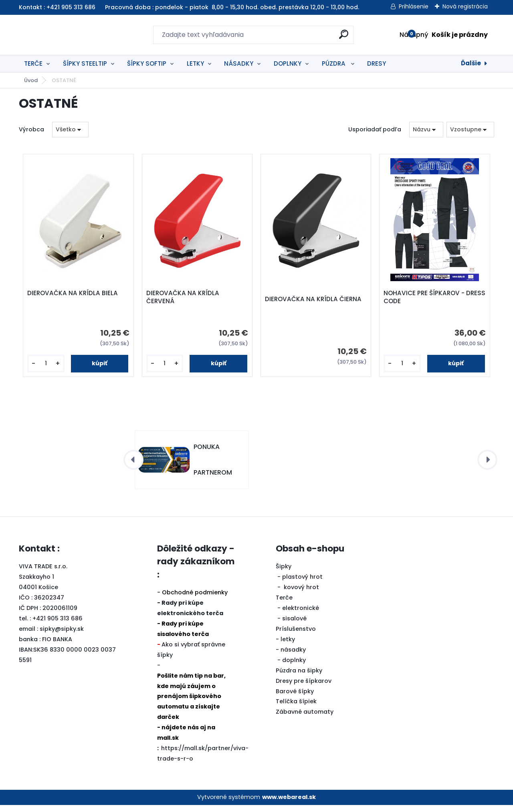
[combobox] (426, 129)
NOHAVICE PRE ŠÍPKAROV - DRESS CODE (425, 298)
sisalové (294, 621)
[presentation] (133, 462)
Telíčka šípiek (296, 704)
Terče (284, 600)
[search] (343, 37)
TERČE (33, 63)
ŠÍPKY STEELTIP (85, 63)
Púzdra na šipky (299, 672)
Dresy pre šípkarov (303, 683)
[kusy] (46, 365)
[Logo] (68, 35)
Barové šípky (295, 693)
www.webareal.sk (289, 799)
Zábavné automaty (304, 714)
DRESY (376, 63)
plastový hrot (302, 579)
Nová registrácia (465, 6)
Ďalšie (471, 63)
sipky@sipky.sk (62, 631)
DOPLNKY (287, 63)
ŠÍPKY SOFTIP (146, 63)
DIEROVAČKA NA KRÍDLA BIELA (73, 294)
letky (288, 642)
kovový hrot (301, 590)
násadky (293, 652)
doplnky (294, 662)
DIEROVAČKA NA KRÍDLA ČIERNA (314, 300)
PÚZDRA (334, 63)
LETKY (195, 63)
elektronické (300, 610)
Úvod (31, 80)
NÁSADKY (238, 63)
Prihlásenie (413, 6)
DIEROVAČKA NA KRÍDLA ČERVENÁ (183, 298)
